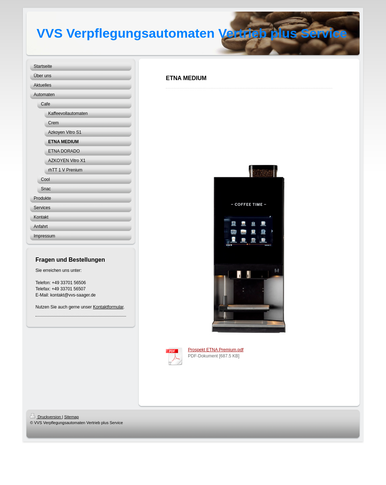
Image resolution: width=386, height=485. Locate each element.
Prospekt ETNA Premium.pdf (215, 349)
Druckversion (46, 417)
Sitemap (71, 417)
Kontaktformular (108, 307)
